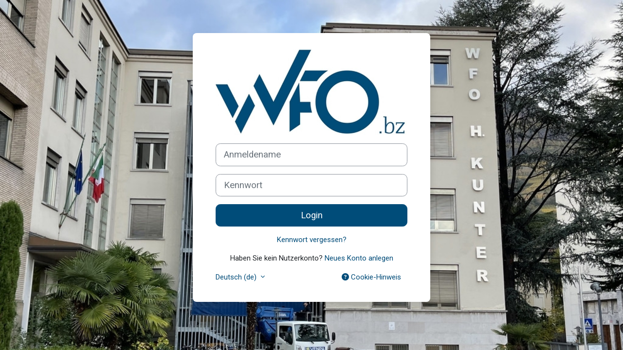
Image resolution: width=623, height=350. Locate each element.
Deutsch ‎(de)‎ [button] (237, 277)
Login (312, 215)
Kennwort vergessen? (312, 239)
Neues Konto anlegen (359, 258)
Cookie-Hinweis (371, 277)
